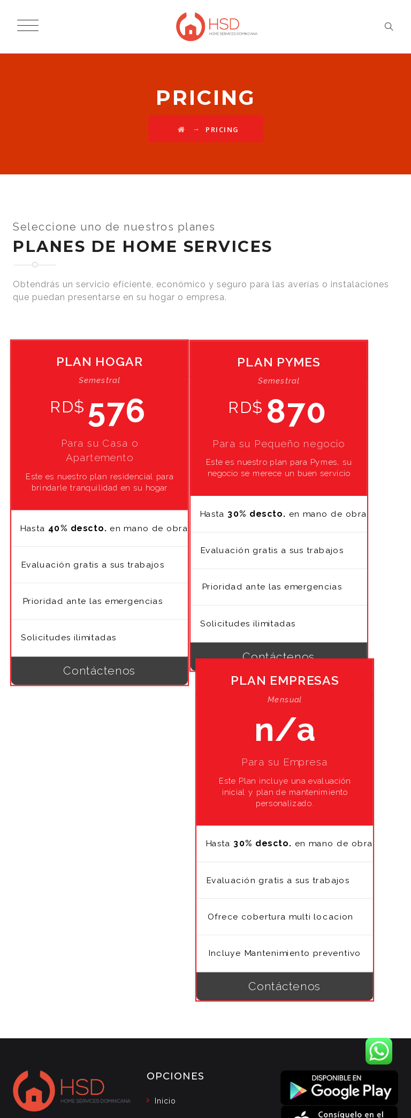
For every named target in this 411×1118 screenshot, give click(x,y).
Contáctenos (74, 734)
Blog (164, 867)
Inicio (165, 846)
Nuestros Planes (186, 888)
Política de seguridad (197, 909)
